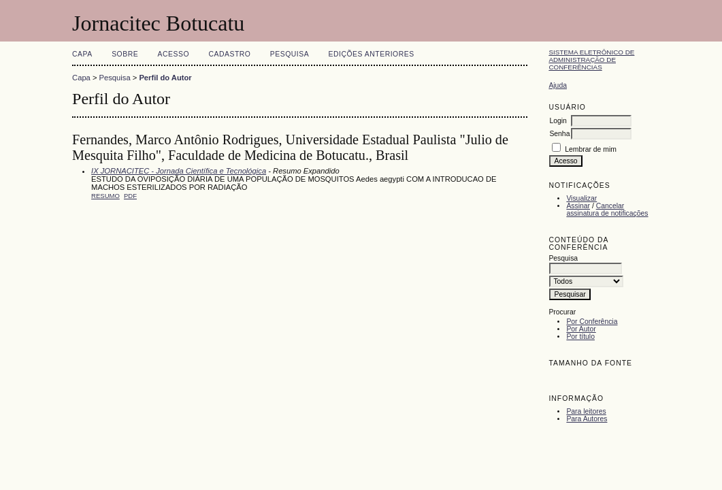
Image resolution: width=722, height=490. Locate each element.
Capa (82, 54)
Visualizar (581, 198)
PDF (130, 195)
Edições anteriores (371, 54)
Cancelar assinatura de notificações (607, 209)
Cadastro (229, 54)
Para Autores (586, 419)
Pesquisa (289, 54)
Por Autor (580, 329)
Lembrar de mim (591, 149)
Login (557, 121)
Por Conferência (591, 321)
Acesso (173, 54)
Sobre (125, 54)
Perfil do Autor (165, 78)
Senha (559, 133)
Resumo (105, 195)
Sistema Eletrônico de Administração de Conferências (591, 59)
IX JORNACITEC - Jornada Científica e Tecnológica (178, 171)
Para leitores (586, 411)
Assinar (578, 206)
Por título (580, 336)
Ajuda (557, 85)
